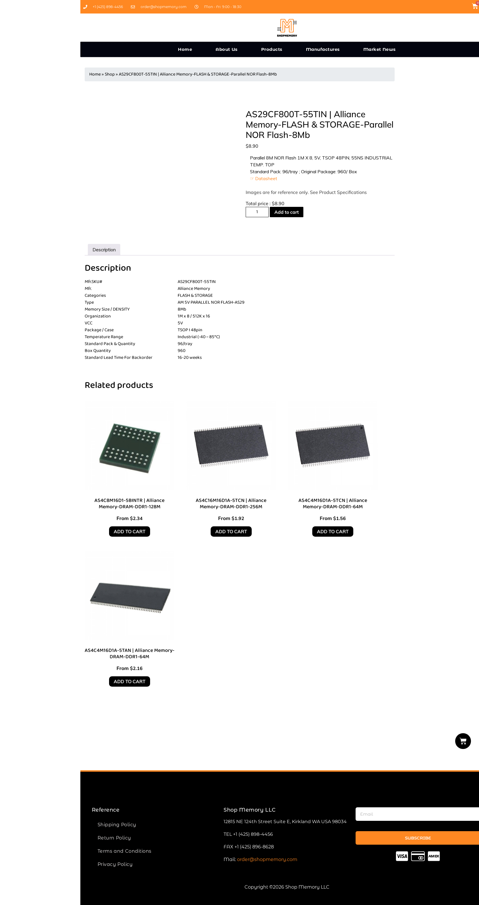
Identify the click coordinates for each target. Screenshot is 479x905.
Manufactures (323, 49)
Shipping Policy (117, 824)
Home (185, 49)
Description (104, 250)
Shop (110, 74)
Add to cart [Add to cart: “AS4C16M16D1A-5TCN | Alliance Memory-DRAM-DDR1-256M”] (231, 531)
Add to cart (286, 212)
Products (271, 49)
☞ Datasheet (263, 178)
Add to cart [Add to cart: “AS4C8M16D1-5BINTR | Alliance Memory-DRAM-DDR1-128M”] (130, 531)
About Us (227, 49)
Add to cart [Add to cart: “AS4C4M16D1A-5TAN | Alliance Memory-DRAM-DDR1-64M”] (130, 681)
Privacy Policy (115, 864)
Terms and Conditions (125, 851)
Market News (379, 49)
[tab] (104, 249)
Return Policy (114, 838)
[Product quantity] (257, 212)
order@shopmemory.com (267, 859)
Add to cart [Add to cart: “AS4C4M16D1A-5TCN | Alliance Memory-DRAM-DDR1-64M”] (333, 531)
